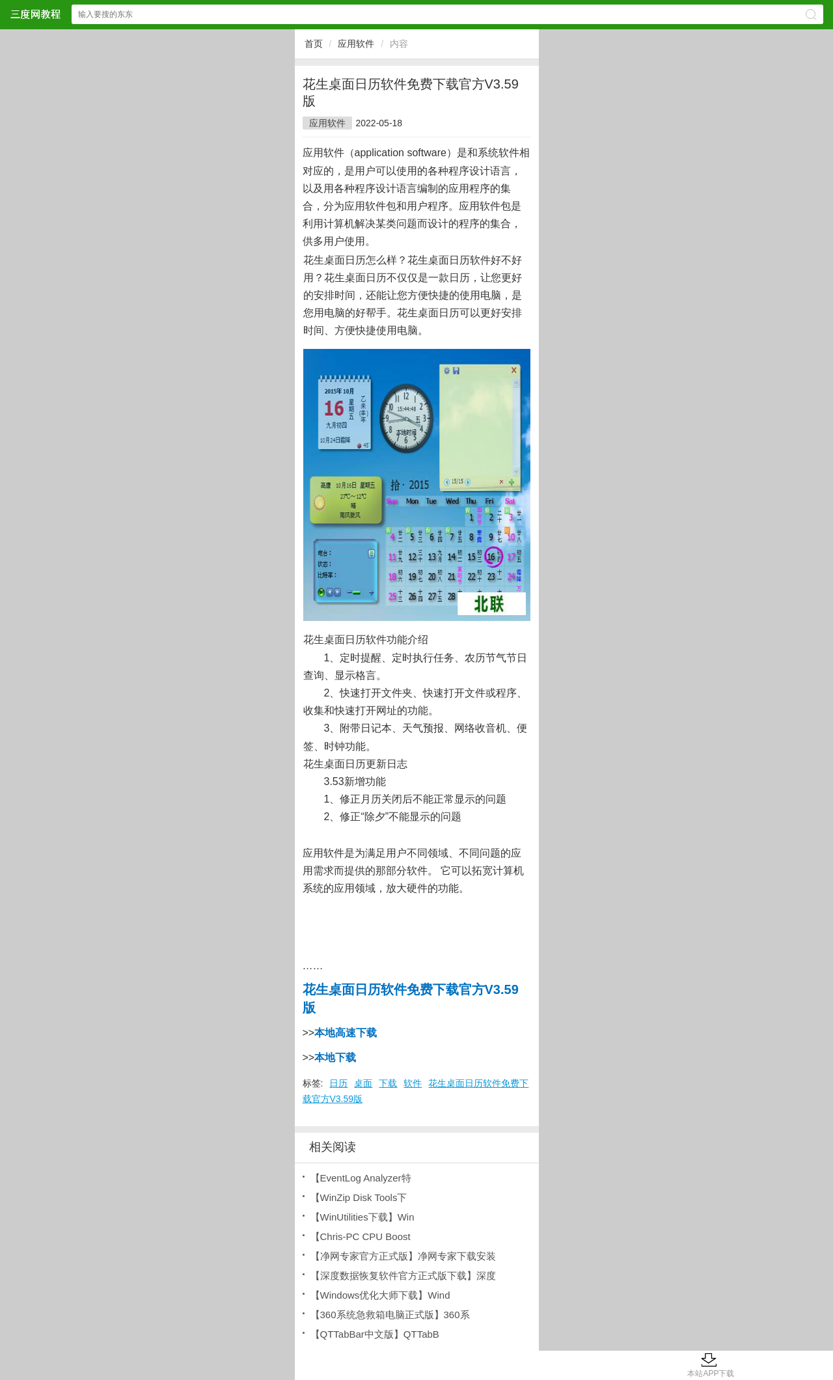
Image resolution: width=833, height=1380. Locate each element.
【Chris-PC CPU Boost (360, 1236)
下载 (388, 1083)
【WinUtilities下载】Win (362, 1216)
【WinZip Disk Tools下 (358, 1197)
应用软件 (356, 43)
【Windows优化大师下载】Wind (380, 1295)
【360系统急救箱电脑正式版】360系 (390, 1314)
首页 (314, 43)
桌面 (363, 1083)
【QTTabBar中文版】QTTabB (374, 1334)
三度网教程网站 (35, 14)
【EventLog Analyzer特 (360, 1177)
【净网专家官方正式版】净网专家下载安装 (403, 1256)
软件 (412, 1083)
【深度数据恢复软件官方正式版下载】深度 (403, 1275)
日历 (338, 1083)
